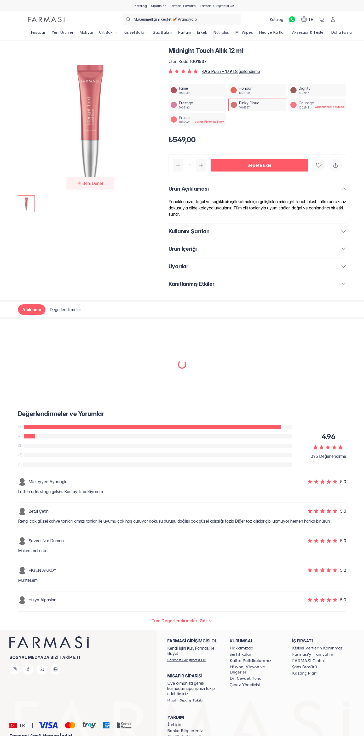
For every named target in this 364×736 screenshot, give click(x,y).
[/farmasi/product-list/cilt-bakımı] (108, 34)
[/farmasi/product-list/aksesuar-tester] (308, 34)
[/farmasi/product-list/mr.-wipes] (244, 34)
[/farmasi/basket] (322, 19)
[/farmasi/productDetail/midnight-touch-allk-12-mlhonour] (257, 90)
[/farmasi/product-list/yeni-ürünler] (63, 34)
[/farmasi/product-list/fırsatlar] (38, 34)
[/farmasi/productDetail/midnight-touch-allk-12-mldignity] (317, 90)
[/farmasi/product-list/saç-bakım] (162, 34)
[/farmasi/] (46, 19)
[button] (259, 165)
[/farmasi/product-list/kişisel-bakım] (135, 34)
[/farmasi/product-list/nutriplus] (221, 34)
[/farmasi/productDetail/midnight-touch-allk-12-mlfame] (197, 90)
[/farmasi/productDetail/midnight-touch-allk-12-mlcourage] (317, 105)
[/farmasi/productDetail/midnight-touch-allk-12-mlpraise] (197, 119)
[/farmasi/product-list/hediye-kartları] (272, 34)
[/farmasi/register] (158, 5)
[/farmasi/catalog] (140, 5)
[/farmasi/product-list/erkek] (202, 34)
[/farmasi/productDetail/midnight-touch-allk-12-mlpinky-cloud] (257, 105)
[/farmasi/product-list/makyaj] (86, 34)
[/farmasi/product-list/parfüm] (184, 34)
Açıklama (31, 309)
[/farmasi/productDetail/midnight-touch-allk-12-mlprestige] (197, 105)
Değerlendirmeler (65, 309)
